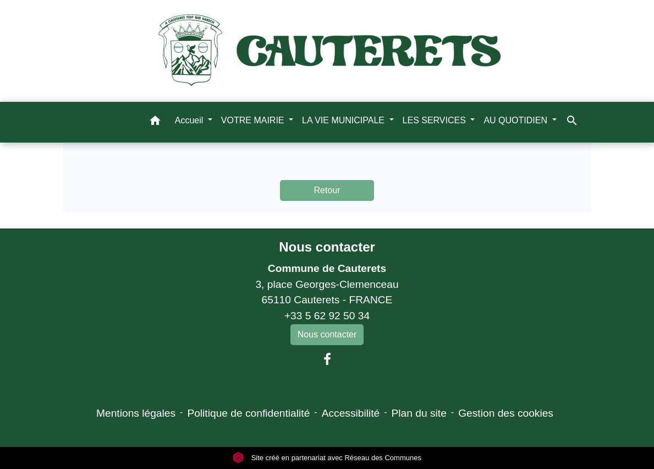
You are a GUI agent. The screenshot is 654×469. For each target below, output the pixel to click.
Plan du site (419, 413)
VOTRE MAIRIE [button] (254, 120)
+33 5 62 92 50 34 (327, 315)
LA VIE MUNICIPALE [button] (344, 120)
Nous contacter (327, 246)
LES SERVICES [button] (436, 120)
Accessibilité (351, 413)
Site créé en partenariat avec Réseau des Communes (327, 458)
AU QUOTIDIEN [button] (516, 120)
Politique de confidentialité (248, 413)
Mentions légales (135, 413)
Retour (327, 190)
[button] (155, 122)
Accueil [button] (190, 120)
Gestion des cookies (505, 413)
